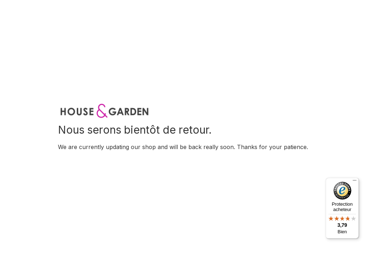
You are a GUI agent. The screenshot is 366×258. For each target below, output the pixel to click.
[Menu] (354, 182)
